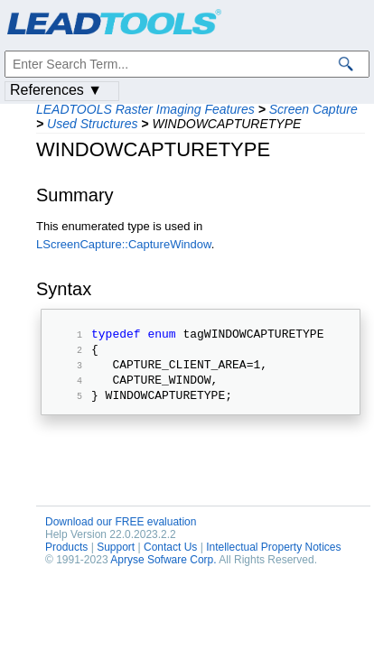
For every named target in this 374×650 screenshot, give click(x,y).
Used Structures (92, 123)
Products (66, 560)
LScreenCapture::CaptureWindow (123, 244)
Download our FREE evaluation (120, 535)
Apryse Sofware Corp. (163, 573)
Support (116, 560)
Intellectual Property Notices (273, 560)
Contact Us (170, 560)
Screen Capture (313, 109)
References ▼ (56, 90)
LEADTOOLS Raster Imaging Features (145, 109)
